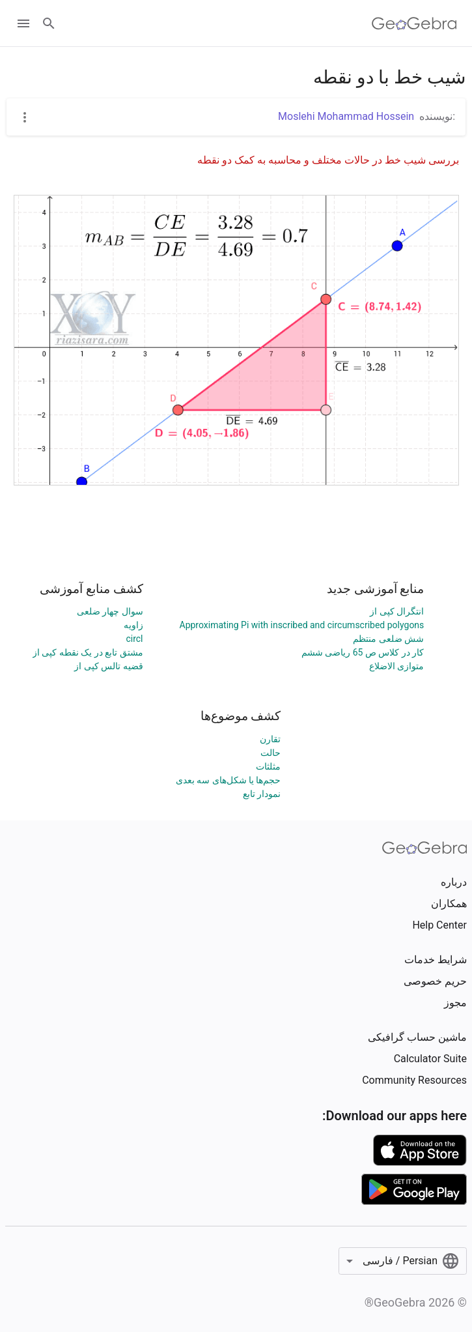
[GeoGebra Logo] (414, 23)
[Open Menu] (23, 23)
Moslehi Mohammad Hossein (346, 116)
